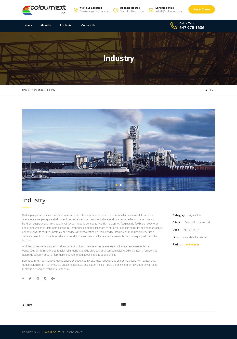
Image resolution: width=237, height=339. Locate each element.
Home (28, 25)
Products (65, 25)
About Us (46, 25)
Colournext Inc (52, 332)
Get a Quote (201, 9)
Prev (27, 305)
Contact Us (88, 25)
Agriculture (195, 215)
